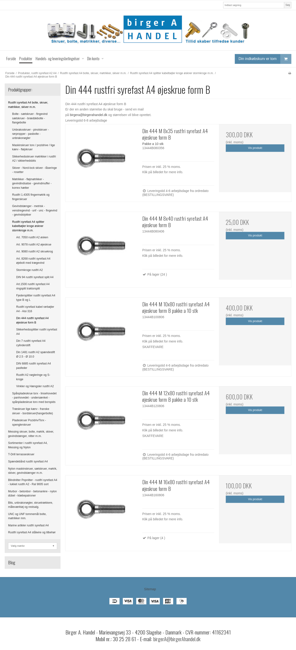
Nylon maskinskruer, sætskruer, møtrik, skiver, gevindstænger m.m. (32, 470)
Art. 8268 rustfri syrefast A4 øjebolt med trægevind (33, 260)
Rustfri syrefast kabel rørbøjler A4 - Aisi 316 (35, 309)
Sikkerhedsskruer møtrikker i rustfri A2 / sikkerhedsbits (34, 158)
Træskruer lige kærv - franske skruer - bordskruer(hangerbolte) (32, 411)
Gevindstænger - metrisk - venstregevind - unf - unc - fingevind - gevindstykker (34, 210)
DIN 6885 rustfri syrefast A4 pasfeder (33, 365)
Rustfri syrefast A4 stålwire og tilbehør (32, 532)
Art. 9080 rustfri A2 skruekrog (34, 251)
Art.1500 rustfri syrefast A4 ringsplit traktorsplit (32, 286)
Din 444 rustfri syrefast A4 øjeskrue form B (32, 320)
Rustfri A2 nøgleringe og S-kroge (33, 377)
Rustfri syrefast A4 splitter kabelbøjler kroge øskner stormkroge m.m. (28, 226)
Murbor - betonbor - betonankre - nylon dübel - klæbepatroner (32, 493)
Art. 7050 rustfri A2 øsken (32, 237)
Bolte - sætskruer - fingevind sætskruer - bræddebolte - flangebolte (30, 118)
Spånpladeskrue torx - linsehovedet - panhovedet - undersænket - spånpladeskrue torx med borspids (34, 398)
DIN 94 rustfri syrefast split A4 (34, 277)
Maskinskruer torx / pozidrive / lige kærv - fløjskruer (33, 147)
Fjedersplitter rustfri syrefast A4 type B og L (35, 297)
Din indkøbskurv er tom (265, 59)
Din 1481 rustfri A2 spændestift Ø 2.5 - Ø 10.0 (35, 354)
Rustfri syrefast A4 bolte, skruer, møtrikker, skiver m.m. (28, 104)
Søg (287, 4)
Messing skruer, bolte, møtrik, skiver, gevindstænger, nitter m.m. (31, 433)
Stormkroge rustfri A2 (29, 270)
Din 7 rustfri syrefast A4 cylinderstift (31, 343)
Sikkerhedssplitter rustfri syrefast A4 (36, 331)
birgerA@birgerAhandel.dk (176, 639)
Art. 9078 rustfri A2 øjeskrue (33, 244)
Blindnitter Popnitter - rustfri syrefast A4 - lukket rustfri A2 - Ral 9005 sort (32, 482)
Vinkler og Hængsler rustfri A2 (35, 386)
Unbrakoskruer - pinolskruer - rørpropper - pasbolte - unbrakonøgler (30, 134)
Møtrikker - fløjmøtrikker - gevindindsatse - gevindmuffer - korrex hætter (32, 183)
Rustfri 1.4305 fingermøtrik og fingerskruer (30, 197)
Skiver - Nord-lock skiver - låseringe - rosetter (34, 170)
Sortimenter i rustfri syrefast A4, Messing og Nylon (28, 445)
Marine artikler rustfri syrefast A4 (28, 525)
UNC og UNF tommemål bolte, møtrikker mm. (27, 516)
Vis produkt (255, 148)
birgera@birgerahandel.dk (88, 115)
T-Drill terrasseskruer (21, 454)
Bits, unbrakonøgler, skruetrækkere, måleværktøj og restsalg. (30, 505)
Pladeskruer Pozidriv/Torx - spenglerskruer (29, 422)
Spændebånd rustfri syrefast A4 (28, 461)
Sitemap (150, 589)
